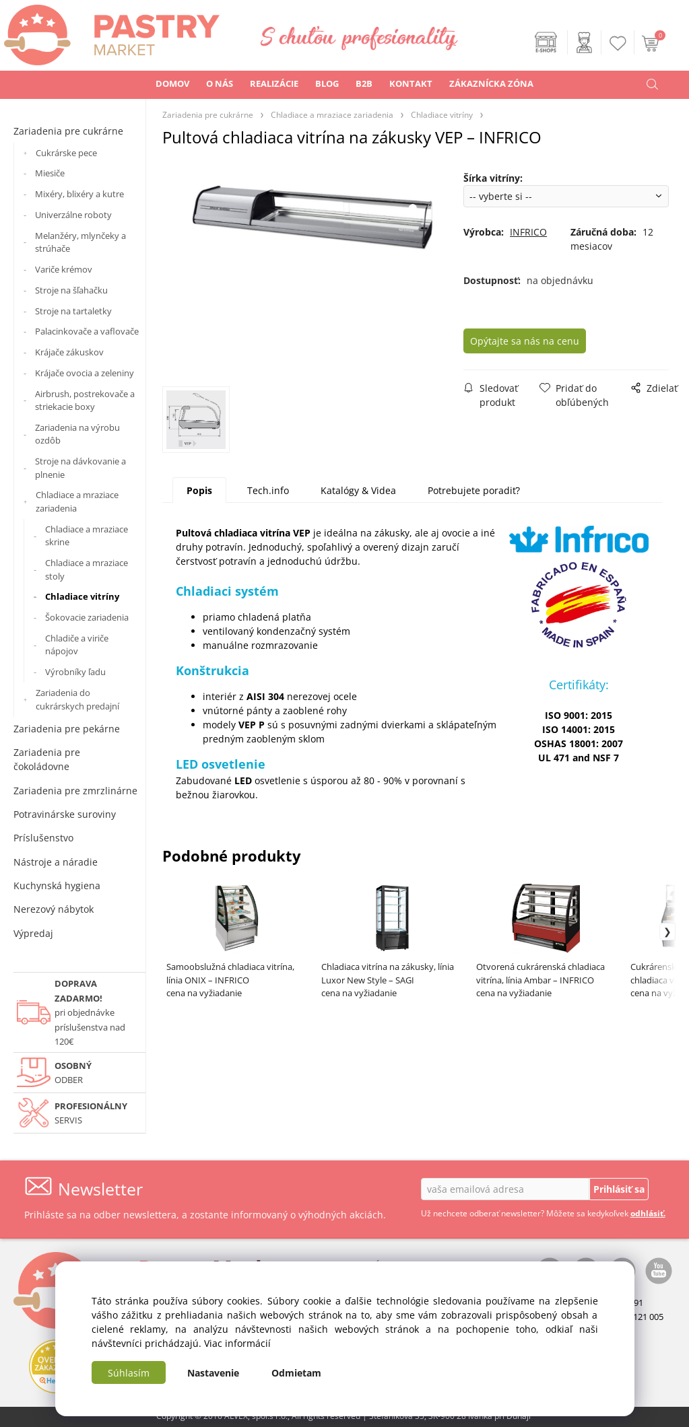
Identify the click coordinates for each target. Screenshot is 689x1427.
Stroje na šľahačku (71, 290)
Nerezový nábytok (53, 909)
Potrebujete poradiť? (474, 492)
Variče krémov (63, 269)
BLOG (327, 83)
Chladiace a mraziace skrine (86, 536)
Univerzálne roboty (73, 215)
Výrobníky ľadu (75, 672)
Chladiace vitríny (82, 596)
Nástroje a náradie (55, 862)
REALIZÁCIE (274, 83)
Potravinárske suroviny (64, 814)
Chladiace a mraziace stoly (86, 569)
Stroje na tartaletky (73, 311)
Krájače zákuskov (69, 352)
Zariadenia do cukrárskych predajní (77, 699)
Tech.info (268, 492)
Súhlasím (129, 1372)
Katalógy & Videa (358, 492)
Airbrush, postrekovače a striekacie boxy (85, 400)
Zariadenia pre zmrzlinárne (75, 790)
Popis (199, 492)
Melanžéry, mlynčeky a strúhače (80, 242)
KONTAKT (410, 83)
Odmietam (296, 1372)
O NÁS (219, 83)
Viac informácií (237, 1343)
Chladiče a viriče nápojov (76, 645)
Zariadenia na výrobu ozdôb (77, 434)
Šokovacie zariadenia (87, 617)
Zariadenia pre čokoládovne (46, 759)
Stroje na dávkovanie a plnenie (80, 468)
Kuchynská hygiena (56, 885)
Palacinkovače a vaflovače (87, 331)
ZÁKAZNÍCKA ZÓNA (491, 83)
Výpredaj (33, 933)
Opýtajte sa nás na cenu (538, 341)
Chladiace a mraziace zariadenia (77, 501)
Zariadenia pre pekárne (66, 728)
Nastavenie (213, 1372)
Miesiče (50, 173)
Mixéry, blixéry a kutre (79, 194)
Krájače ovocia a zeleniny (84, 373)
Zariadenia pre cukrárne (68, 131)
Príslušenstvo (43, 837)
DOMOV (172, 83)
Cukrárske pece (66, 153)
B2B (364, 83)
